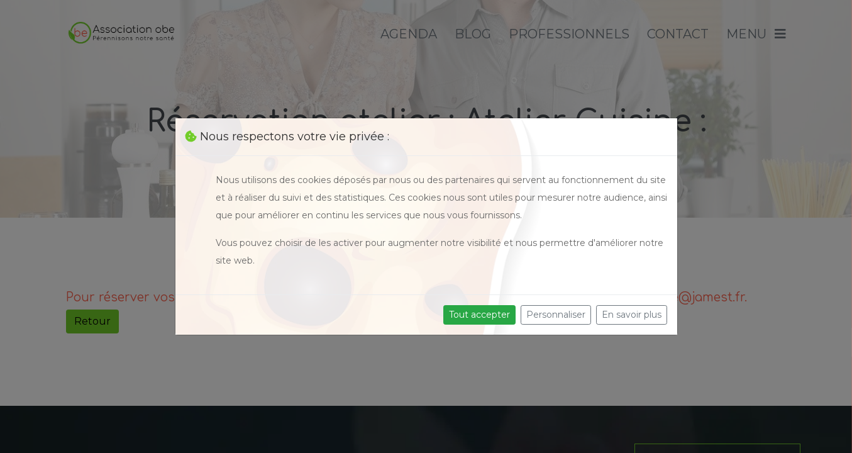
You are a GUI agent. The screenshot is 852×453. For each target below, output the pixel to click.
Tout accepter (479, 314)
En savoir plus (631, 314)
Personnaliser (555, 314)
